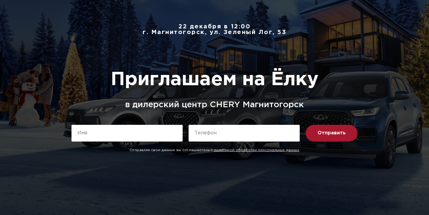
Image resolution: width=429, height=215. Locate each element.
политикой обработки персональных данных (256, 150)
